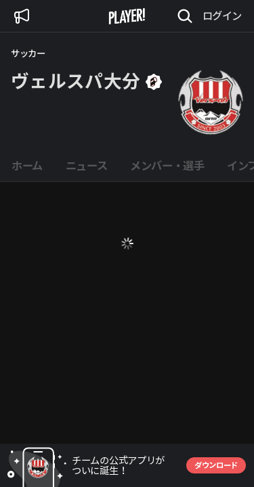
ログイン (222, 15)
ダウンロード (216, 465)
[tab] (27, 166)
